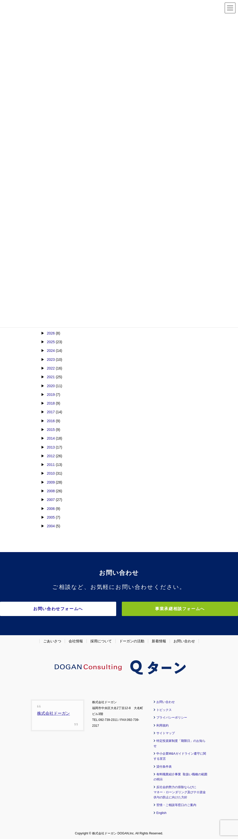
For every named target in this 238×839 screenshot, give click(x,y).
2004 (51, 526)
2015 (51, 430)
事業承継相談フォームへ (164, 609)
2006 (51, 509)
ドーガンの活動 (131, 640)
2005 (51, 517)
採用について (101, 640)
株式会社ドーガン (53, 712)
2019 (51, 395)
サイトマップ (165, 731)
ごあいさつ (52, 640)
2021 (51, 377)
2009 (51, 482)
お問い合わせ (184, 640)
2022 (51, 368)
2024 (51, 351)
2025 (51, 342)
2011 (51, 465)
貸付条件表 (164, 765)
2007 (51, 500)
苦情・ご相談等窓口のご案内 (176, 804)
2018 (51, 403)
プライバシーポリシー (171, 716)
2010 (51, 473)
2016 (51, 421)
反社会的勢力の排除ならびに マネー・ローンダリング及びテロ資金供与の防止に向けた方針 (180, 791)
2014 (51, 438)
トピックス (164, 708)
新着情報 (159, 640)
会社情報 (76, 640)
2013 (51, 447)
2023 (51, 359)
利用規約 (162, 724)
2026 (51, 333)
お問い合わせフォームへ (74, 609)
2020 (51, 386)
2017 (51, 412)
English (161, 811)
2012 (51, 456)
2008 (51, 491)
